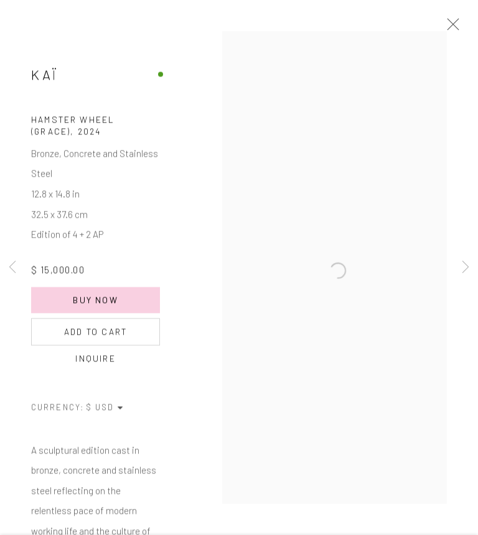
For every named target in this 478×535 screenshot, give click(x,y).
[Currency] (105, 411)
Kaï (45, 78)
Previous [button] (12, 267)
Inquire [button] (95, 361)
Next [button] (465, 267)
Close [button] (450, 28)
